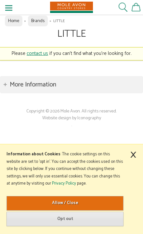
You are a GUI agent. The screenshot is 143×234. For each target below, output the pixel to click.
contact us (37, 53)
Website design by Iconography (71, 118)
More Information (33, 84)
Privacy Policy (64, 183)
